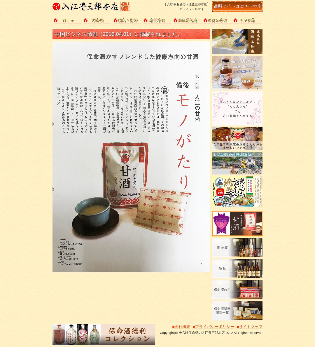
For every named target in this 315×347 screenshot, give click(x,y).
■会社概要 (181, 326)
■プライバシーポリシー (213, 326)
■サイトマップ (249, 326)
